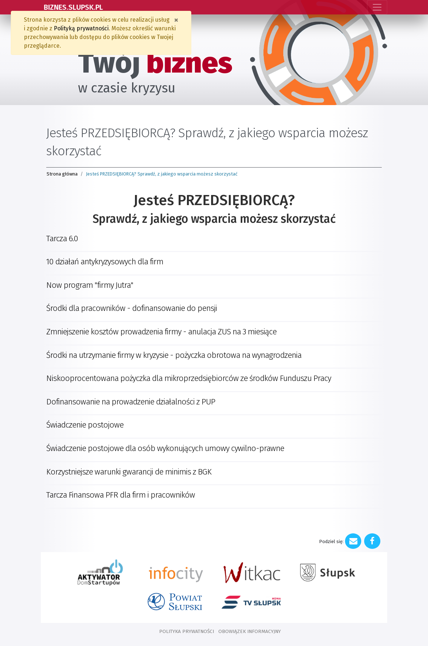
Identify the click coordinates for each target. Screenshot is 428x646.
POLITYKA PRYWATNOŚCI (186, 631)
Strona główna (62, 174)
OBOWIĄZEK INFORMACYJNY (249, 631)
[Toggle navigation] (377, 7)
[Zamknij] (176, 20)
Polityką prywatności (81, 28)
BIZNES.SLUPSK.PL (74, 7)
